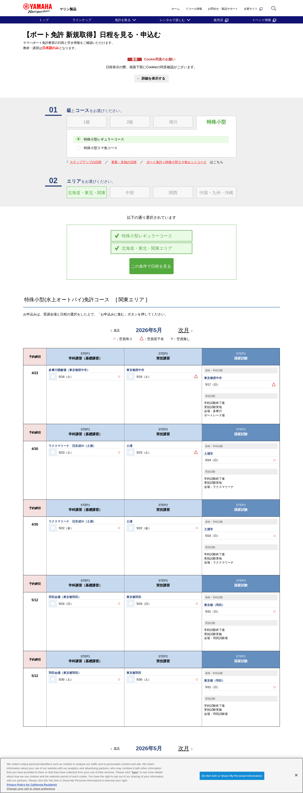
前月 (117, 334)
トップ (44, 20)
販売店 (221, 20)
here (135, 772)
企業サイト (253, 9)
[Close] (296, 775)
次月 (183, 334)
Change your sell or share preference (31, 788)
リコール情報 (194, 8)
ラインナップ (81, 20)
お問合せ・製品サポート (223, 8)
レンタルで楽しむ (172, 20)
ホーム (175, 8)
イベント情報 (264, 20)
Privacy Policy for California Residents (32, 784)
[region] (151, 775)
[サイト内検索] (273, 8)
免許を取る (123, 20)
